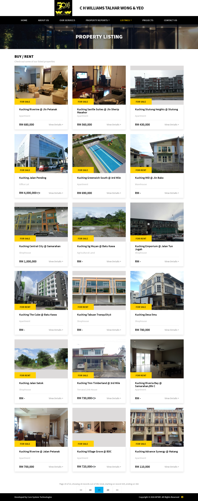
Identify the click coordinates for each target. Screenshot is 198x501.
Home (24, 20)
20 (108, 489)
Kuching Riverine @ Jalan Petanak (39, 451)
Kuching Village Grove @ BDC (94, 451)
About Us (43, 20)
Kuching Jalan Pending (32, 177)
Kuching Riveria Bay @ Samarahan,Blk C (148, 385)
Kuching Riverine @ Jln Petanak (38, 109)
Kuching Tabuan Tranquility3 (94, 314)
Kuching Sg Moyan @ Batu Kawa (96, 246)
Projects (147, 20)
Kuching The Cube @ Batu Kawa (38, 314)
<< (81, 489)
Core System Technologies (40, 497)
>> (117, 489)
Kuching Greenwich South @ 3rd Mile (99, 177)
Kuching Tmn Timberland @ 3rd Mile (98, 383)
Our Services (67, 20)
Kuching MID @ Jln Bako (149, 177)
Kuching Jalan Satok (31, 383)
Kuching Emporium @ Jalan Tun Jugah (154, 248)
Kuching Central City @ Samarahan (40, 246)
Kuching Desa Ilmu (146, 314)
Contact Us (170, 20)
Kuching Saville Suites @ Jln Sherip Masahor (98, 111)
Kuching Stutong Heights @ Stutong (156, 109)
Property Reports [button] (97, 20)
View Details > (56, 124)
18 (90, 489)
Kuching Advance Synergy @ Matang (156, 451)
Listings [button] (125, 20)
